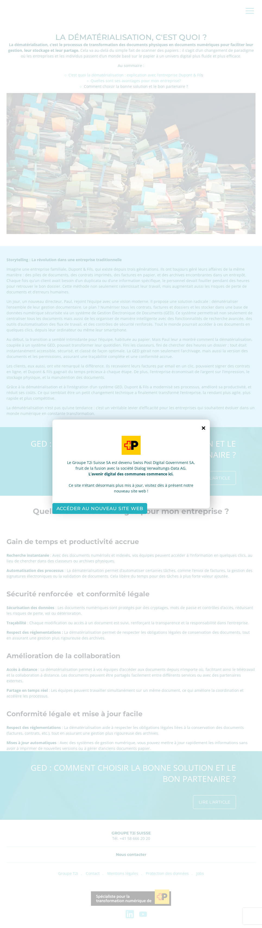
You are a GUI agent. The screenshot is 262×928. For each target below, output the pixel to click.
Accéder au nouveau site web (99, 508)
